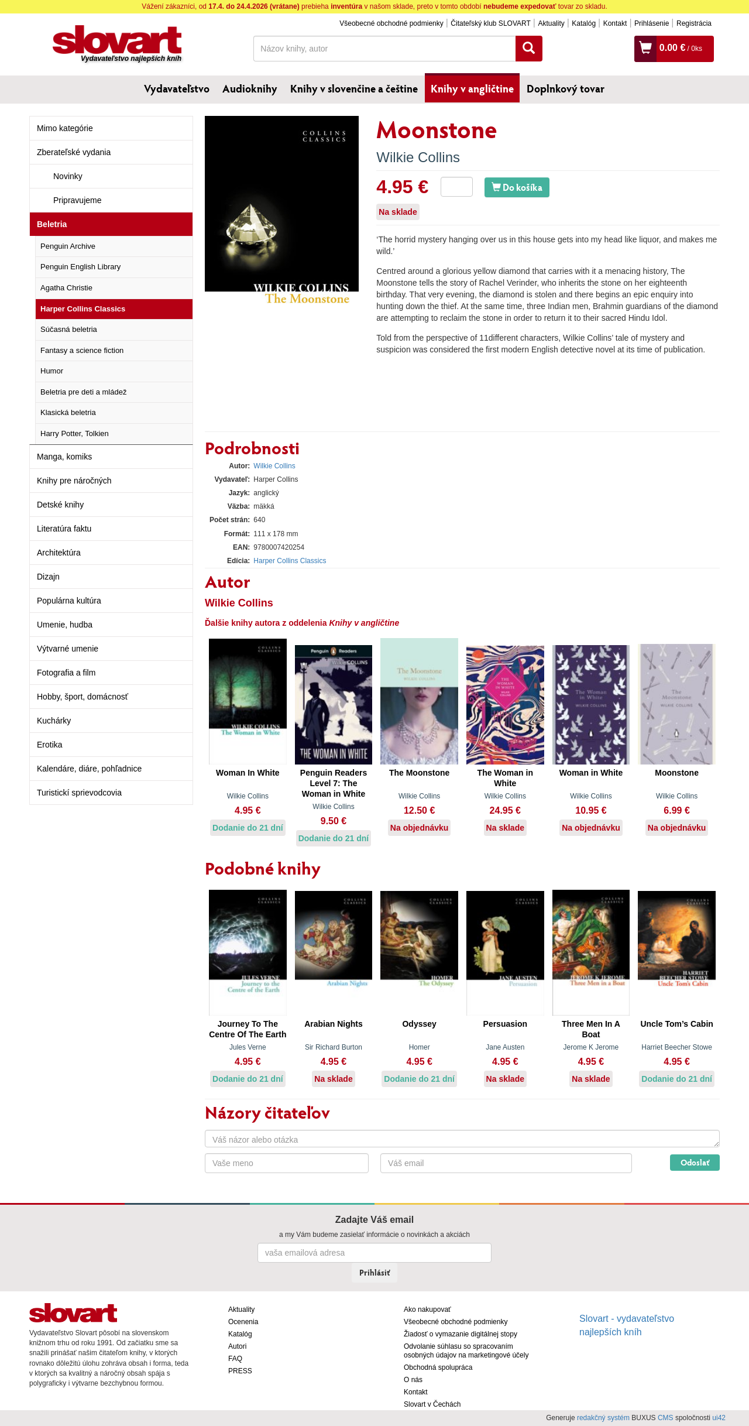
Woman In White (248, 772)
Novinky (68, 176)
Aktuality (551, 23)
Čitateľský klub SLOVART (490, 23)
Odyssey (419, 1024)
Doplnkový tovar (565, 88)
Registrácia (694, 23)
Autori (237, 1346)
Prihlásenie (651, 23)
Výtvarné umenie (67, 648)
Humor (51, 370)
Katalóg (584, 23)
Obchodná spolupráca (438, 1367)
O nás (413, 1380)
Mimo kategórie (65, 128)
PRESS (240, 1371)
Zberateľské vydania (74, 152)
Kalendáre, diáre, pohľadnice (89, 768)
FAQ (235, 1359)
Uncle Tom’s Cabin (676, 1024)
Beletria (52, 224)
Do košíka (517, 187)
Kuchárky (54, 720)
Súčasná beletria (68, 329)
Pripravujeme (77, 200)
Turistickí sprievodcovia (79, 792)
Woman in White (591, 772)
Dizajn (48, 576)
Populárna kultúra (69, 600)
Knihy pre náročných (74, 480)
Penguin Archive (67, 246)
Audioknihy (249, 88)
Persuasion (505, 1024)
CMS (666, 1418)
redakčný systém (603, 1418)
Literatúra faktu (64, 528)
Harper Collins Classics (82, 308)
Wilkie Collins (418, 157)
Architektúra (59, 552)
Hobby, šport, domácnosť (82, 696)
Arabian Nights (333, 1024)
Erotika (50, 744)
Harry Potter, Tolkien (74, 433)
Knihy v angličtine (472, 88)
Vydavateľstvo (176, 88)
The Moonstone (419, 772)
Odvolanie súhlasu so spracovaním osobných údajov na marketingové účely (466, 1350)
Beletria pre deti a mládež (83, 392)
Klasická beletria (68, 412)
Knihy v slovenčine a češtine (354, 88)
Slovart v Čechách (432, 1404)
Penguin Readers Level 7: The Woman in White (333, 783)
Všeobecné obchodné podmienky (391, 23)
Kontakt (615, 23)
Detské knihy (60, 504)
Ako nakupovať (427, 1309)
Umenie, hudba (64, 624)
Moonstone (677, 772)
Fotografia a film (66, 672)
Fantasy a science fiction (81, 350)
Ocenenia (243, 1322)
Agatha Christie (66, 287)
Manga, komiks (64, 456)
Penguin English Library (80, 266)
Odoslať (695, 1162)
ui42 (719, 1418)
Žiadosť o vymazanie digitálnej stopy (460, 1334)
